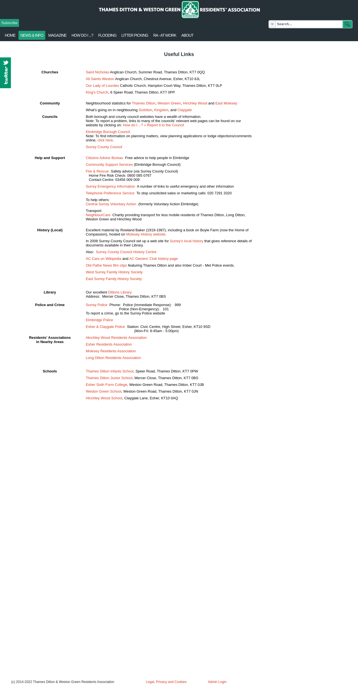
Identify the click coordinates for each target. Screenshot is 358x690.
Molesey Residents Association (111, 351)
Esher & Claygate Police (105, 327)
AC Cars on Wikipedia (103, 259)
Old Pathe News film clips (106, 265)
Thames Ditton (144, 103)
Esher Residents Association (109, 344)
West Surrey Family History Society (114, 272)
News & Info (31, 35)
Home (10, 35)
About (187, 35)
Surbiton (145, 110)
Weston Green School (103, 391)
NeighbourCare (98, 215)
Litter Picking (134, 35)
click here (105, 140)
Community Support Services (109, 164)
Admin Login (217, 682)
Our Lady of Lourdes (102, 85)
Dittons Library (120, 292)
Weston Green (169, 103)
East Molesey (226, 103)
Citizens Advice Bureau (104, 158)
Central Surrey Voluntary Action (111, 204)
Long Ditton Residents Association (113, 358)
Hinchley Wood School (104, 398)
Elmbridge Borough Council (108, 132)
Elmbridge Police (99, 320)
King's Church (97, 92)
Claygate (184, 110)
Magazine (57, 35)
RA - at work (164, 35)
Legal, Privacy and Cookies (166, 682)
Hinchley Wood (195, 103)
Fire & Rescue (97, 171)
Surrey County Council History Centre (126, 252)
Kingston (161, 110)
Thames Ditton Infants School (110, 371)
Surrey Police (96, 305)
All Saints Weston (100, 79)
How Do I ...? (82, 35)
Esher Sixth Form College (106, 385)
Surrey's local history (186, 241)
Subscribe (9, 23)
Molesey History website (145, 234)
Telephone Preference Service (110, 193)
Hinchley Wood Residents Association (116, 337)
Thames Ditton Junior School (109, 378)
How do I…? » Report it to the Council (153, 125)
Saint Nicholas (97, 72)
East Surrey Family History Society (114, 279)
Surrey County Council (104, 147)
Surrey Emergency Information (110, 186)
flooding (107, 35)
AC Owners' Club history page (153, 259)
